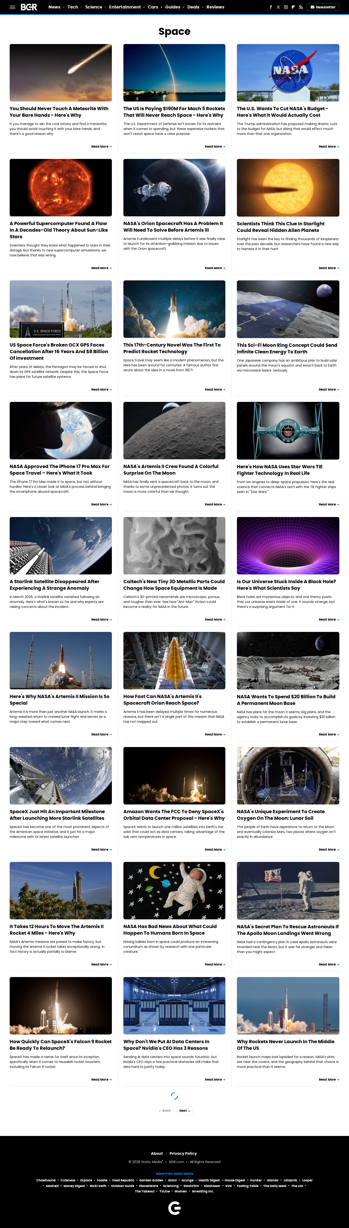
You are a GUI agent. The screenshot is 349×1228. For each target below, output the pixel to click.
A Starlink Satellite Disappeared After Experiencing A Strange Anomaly (54, 584)
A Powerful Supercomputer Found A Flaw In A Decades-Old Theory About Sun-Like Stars (59, 230)
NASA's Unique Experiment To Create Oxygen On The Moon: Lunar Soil (281, 814)
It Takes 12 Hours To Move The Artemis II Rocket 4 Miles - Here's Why (57, 929)
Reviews (216, 7)
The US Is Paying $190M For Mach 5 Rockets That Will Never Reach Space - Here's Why (174, 111)
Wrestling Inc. (203, 1191)
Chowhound (46, 1180)
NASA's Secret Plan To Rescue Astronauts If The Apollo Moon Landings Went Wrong (288, 930)
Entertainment (125, 7)
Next (183, 1111)
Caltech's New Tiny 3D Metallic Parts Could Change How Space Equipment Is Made (174, 584)
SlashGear (212, 1186)
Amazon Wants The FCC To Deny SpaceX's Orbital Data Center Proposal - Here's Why (174, 814)
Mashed (52, 1186)
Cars (153, 7)
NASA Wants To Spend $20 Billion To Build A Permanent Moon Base (286, 700)
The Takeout (144, 1191)
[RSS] (301, 7)
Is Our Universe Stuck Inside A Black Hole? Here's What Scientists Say (286, 584)
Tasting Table (247, 1186)
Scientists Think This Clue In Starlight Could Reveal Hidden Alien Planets (281, 227)
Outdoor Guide (122, 1186)
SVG (228, 1186)
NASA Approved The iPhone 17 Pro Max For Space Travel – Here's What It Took (60, 469)
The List (297, 1186)
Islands (272, 1180)
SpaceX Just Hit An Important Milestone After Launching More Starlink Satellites (57, 814)
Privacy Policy (183, 1153)
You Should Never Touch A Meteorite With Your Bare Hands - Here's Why (59, 111)
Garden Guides (151, 1180)
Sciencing (171, 1186)
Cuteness (68, 1180)
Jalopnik (290, 1180)
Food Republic (123, 1180)
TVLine (164, 1191)
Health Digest (209, 1180)
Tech (73, 7)
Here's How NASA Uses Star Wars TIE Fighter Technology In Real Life (280, 470)
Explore (86, 1180)
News (55, 7)
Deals (193, 7)
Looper (307, 1180)
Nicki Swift (98, 1186)
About (157, 1153)
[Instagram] (286, 7)
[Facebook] (271, 7)
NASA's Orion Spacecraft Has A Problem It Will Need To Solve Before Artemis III (173, 226)
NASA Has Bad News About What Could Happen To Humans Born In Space (170, 929)
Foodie (102, 1180)
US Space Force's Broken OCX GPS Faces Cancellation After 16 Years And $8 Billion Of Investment (59, 351)
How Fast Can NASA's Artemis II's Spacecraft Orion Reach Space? (162, 699)
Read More (99, 147)
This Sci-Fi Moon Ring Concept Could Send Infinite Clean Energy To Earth (287, 348)
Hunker (256, 1180)
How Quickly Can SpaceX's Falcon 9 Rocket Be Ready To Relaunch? (61, 1044)
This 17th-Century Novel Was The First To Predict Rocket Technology (172, 348)
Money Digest (74, 1186)
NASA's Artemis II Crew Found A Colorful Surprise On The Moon (171, 469)
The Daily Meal (274, 1186)
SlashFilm (191, 1186)
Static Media (151, 1162)
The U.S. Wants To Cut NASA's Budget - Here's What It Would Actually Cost (283, 111)
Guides (173, 7)
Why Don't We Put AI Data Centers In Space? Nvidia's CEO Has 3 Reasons (166, 1044)
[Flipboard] (293, 7)
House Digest (235, 1180)
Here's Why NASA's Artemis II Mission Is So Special (60, 699)
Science (93, 7)
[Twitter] (278, 7)
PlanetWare (148, 1186)
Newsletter (323, 7)
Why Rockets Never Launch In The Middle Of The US (285, 1044)
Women (180, 1191)
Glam (172, 1180)
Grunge (188, 1180)
